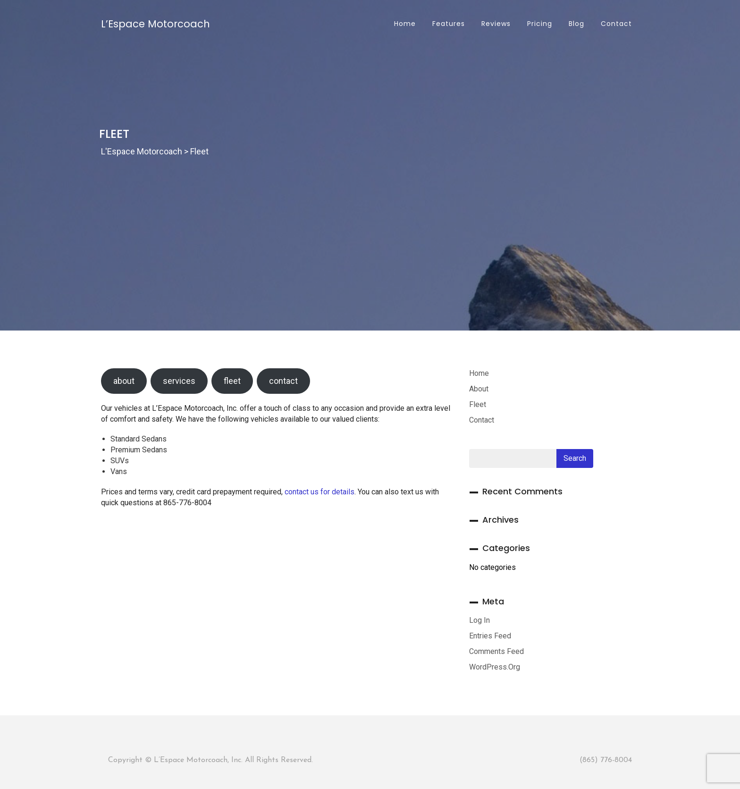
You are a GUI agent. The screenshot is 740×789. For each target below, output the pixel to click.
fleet (232, 381)
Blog (575, 23)
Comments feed (496, 651)
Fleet (477, 404)
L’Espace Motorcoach (155, 24)
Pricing (538, 23)
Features (447, 23)
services (179, 381)
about (124, 381)
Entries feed (490, 635)
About (478, 388)
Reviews (495, 23)
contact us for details (319, 491)
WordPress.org (494, 666)
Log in (479, 620)
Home (404, 23)
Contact (615, 23)
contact (283, 381)
